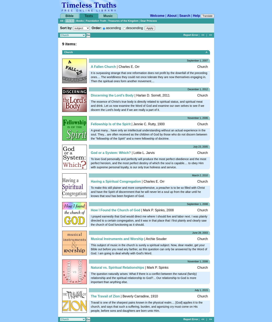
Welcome (157, 15)
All (61, 20)
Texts (89, 16)
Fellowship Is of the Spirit (111, 124)
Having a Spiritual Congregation (116, 181)
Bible (69, 16)
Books (80, 20)
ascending (113, 28)
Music (108, 16)
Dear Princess (148, 20)
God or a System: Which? (111, 153)
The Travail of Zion (105, 296)
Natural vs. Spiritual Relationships (117, 267)
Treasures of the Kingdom (123, 20)
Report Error (191, 35)
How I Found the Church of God (115, 210)
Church (68, 52)
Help (196, 15)
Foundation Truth (96, 20)
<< (202, 35)
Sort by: (66, 28)
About (172, 15)
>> (210, 35)
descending (134, 28)
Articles (69, 20)
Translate (207, 16)
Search (184, 15)
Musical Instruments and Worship (117, 239)
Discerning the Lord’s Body (112, 95)
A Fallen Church (103, 66)
